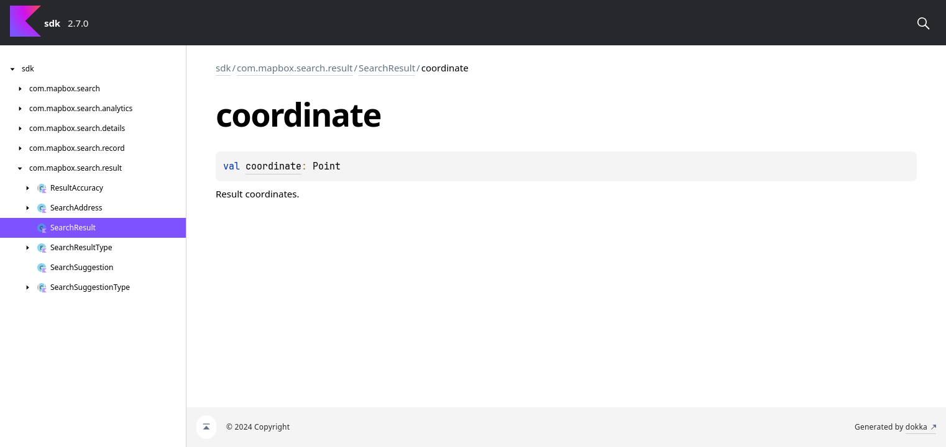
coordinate (273, 166)
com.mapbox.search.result (294, 67)
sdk (223, 67)
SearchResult (387, 67)
